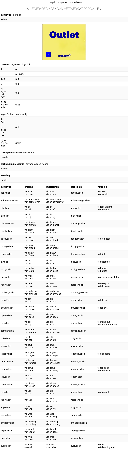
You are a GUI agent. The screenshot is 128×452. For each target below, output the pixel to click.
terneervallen (7, 361)
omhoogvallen (8, 292)
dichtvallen (6, 231)
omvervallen (7, 307)
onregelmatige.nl (64, 2)
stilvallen (5, 338)
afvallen (5, 208)
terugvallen (6, 369)
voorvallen (6, 399)
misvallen (6, 438)
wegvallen (6, 415)
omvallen (5, 300)
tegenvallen (6, 353)
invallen (5, 261)
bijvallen (5, 215)
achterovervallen (9, 200)
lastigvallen (6, 269)
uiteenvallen (7, 384)
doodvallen (6, 238)
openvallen (6, 315)
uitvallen (5, 392)
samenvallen (7, 330)
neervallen (6, 284)
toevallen (5, 376)
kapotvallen (7, 430)
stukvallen (6, 346)
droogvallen (7, 246)
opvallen (5, 323)
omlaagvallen (7, 422)
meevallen (6, 277)
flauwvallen (6, 254)
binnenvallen (7, 223)
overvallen (6, 445)
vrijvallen (5, 407)
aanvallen (6, 192)
